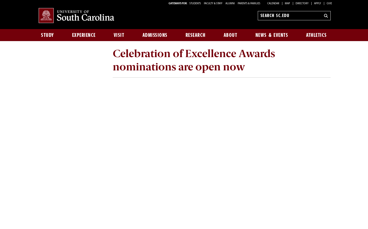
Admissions (155, 35)
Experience (84, 35)
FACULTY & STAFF (213, 3)
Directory (302, 3)
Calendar (273, 3)
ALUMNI (230, 3)
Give (329, 3)
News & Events (272, 35)
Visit (119, 35)
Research (196, 35)
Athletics (316, 35)
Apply (317, 3)
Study (47, 35)
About (230, 35)
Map (287, 3)
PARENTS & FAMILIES (249, 3)
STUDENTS (195, 3)
